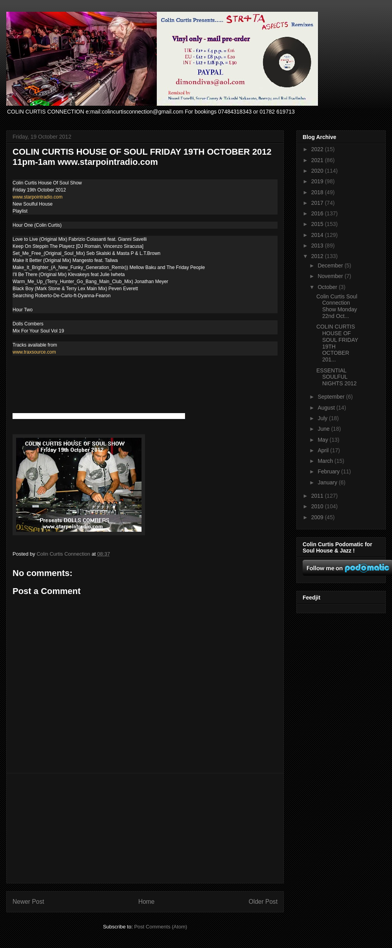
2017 (318, 203)
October (328, 287)
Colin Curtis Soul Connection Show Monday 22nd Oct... (336, 306)
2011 (318, 496)
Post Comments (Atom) (160, 927)
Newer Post (28, 901)
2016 (318, 213)
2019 (318, 181)
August (327, 407)
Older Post (263, 901)
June (324, 429)
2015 (318, 224)
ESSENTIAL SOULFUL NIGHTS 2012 (336, 377)
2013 (318, 245)
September (332, 397)
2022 (318, 149)
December (331, 265)
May (323, 440)
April (324, 450)
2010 (318, 506)
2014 (318, 235)
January (328, 482)
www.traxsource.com (34, 352)
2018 (318, 192)
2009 (318, 517)
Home (146, 901)
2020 (318, 171)
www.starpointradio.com (37, 197)
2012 (318, 256)
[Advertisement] (145, 828)
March (326, 461)
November (331, 276)
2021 (318, 160)
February (329, 471)
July (323, 418)
